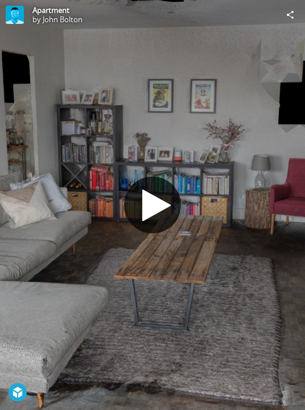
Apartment (50, 10)
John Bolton (63, 19)
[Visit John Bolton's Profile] (15, 15)
